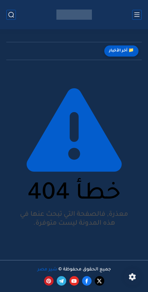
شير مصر (47, 269)
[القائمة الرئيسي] (137, 15)
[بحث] (11, 15)
